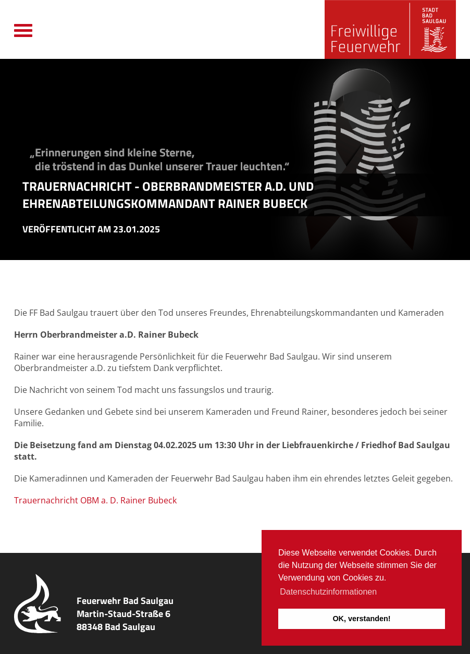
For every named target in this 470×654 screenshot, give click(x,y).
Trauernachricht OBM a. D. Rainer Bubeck (95, 500)
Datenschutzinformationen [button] (328, 591)
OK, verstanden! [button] (361, 618)
